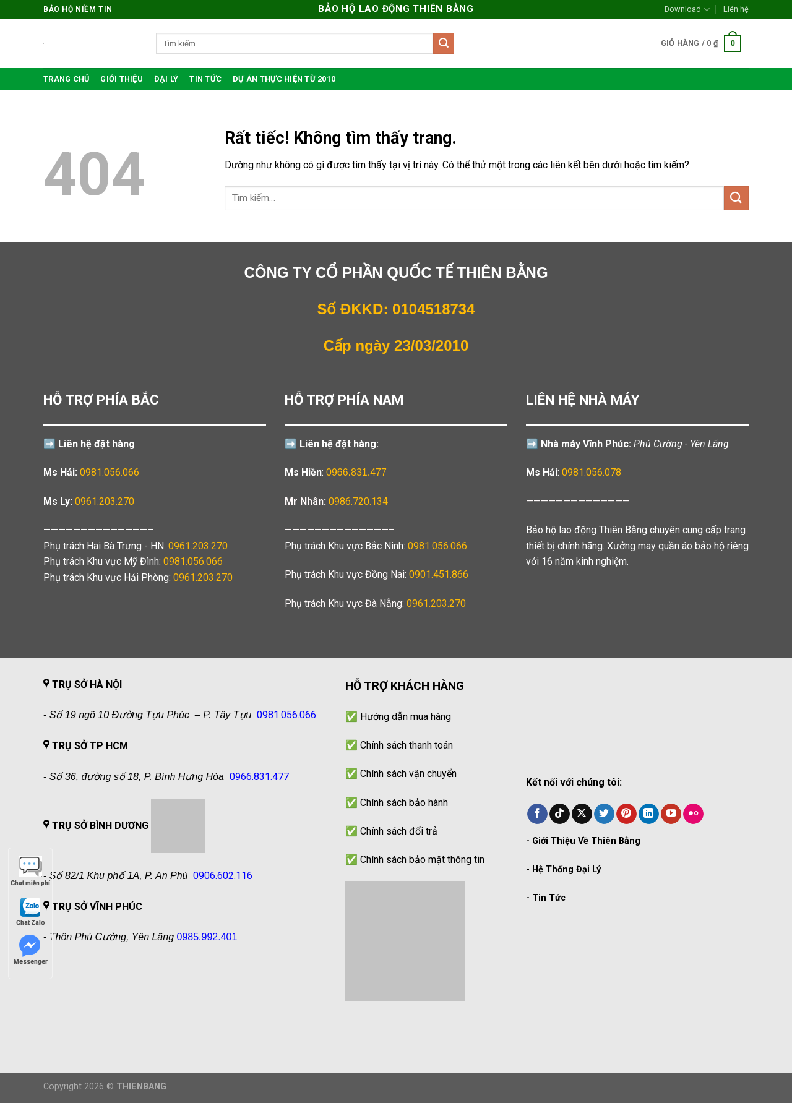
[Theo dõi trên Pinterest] (626, 814)
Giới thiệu (121, 79)
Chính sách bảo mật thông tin (422, 859)
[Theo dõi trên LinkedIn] (649, 814)
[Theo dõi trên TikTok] (559, 814)
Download (687, 9)
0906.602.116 (222, 876)
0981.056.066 (109, 472)
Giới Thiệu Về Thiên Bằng (586, 841)
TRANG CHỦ (66, 79)
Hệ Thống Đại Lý (566, 869)
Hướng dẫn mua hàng (405, 717)
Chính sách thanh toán (406, 745)
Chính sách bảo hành (404, 803)
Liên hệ (736, 9)
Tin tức (205, 79)
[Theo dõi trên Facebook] (537, 814)
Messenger (31, 950)
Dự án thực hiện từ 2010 (284, 79)
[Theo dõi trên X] (582, 814)
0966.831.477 (356, 472)
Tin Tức (549, 898)
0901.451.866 (438, 574)
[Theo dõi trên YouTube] (671, 814)
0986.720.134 (358, 501)
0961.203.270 (198, 546)
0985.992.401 (207, 937)
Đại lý (166, 79)
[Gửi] (443, 43)
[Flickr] (693, 814)
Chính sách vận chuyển (408, 773)
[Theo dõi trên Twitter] (604, 814)
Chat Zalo (30, 911)
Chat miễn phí (30, 871)
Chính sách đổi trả (398, 831)
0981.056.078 (591, 472)
